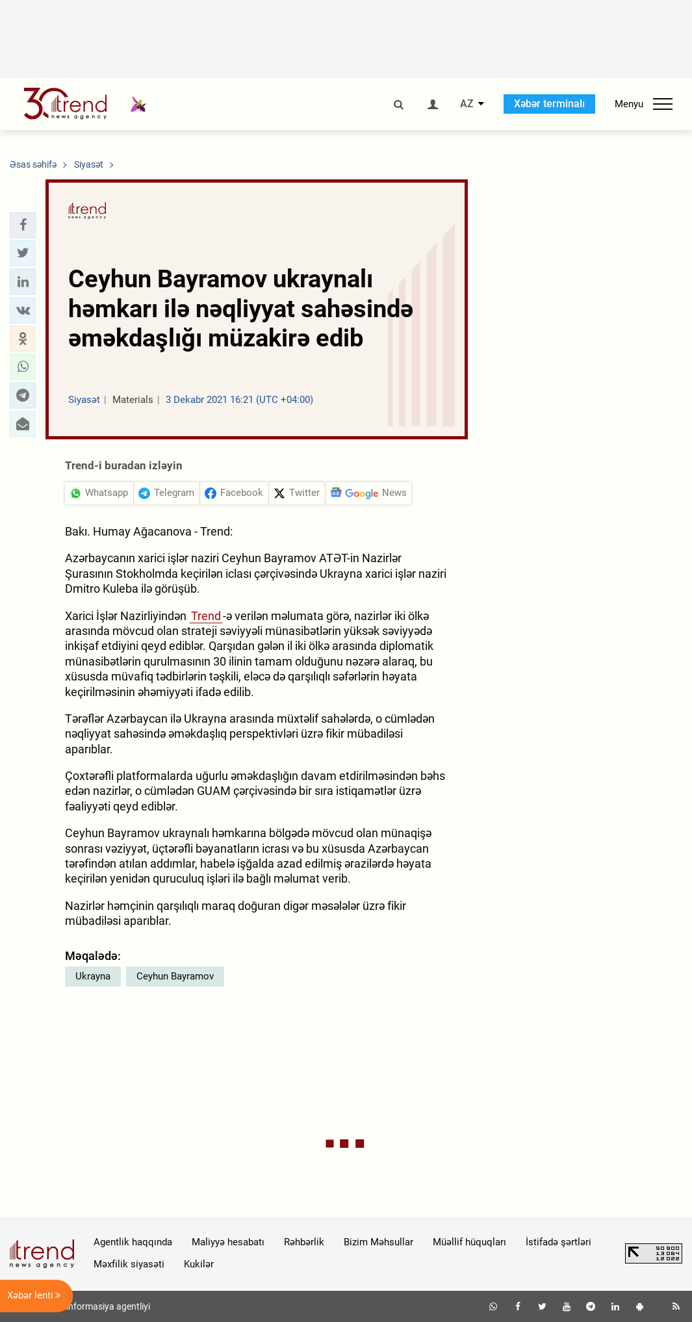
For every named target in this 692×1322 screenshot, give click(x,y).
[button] (23, 224)
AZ (467, 104)
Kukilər (199, 1264)
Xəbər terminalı (549, 103)
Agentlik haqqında (133, 1242)
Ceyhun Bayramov (175, 976)
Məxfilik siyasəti (129, 1264)
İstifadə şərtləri (558, 1242)
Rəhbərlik (304, 1242)
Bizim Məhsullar (378, 1242)
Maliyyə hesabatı (228, 1242)
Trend (206, 616)
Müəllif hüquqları (469, 1242)
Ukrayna (92, 976)
